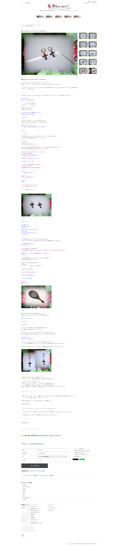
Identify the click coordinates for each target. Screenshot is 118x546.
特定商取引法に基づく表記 (39, 435)
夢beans (42, 516)
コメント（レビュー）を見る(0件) (30, 475)
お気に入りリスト (44, 521)
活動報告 (43, 520)
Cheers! (24, 488)
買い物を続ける (77, 456)
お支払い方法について (45, 511)
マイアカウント (87, 2)
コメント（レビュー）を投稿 (46, 475)
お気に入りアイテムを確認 (37, 470)
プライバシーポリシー (63, 511)
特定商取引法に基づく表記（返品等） (82, 450)
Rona (24, 494)
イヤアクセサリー (38, 25)
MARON (24, 490)
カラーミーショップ (70, 544)
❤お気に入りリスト (92, 1)
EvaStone (24, 485)
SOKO (24, 492)
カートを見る (62, 509)
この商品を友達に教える (79, 452)
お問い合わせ (43, 509)
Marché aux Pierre (26, 486)
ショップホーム (44, 507)
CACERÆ (25, 499)
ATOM (63, 512)
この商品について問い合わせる (80, 454)
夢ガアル (24, 495)
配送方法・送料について (46, 512)
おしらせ (43, 518)
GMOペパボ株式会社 (86, 544)
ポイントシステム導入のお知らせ (33, 443)
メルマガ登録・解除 (45, 514)
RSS (60, 512)
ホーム (23, 25)
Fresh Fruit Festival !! (29, 25)
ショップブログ (44, 523)
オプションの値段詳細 (79, 448)
